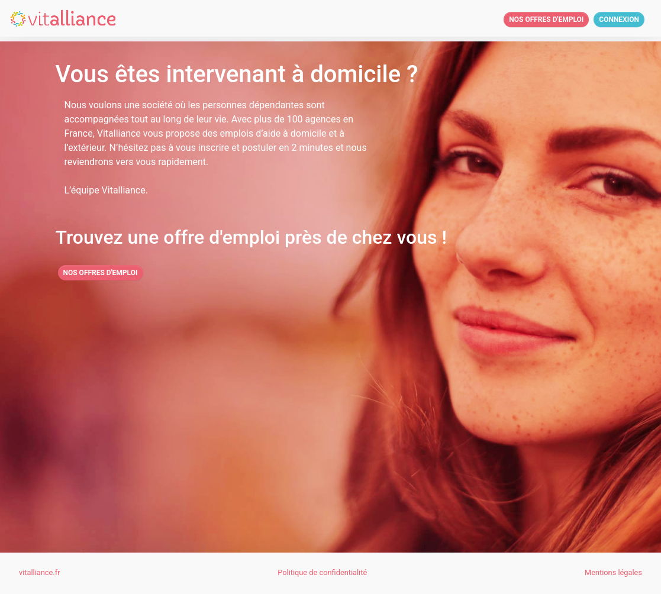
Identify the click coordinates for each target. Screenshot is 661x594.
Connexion (619, 19)
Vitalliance (119, 133)
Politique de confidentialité (322, 572)
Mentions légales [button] (613, 572)
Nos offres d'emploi (546, 19)
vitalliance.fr (39, 572)
